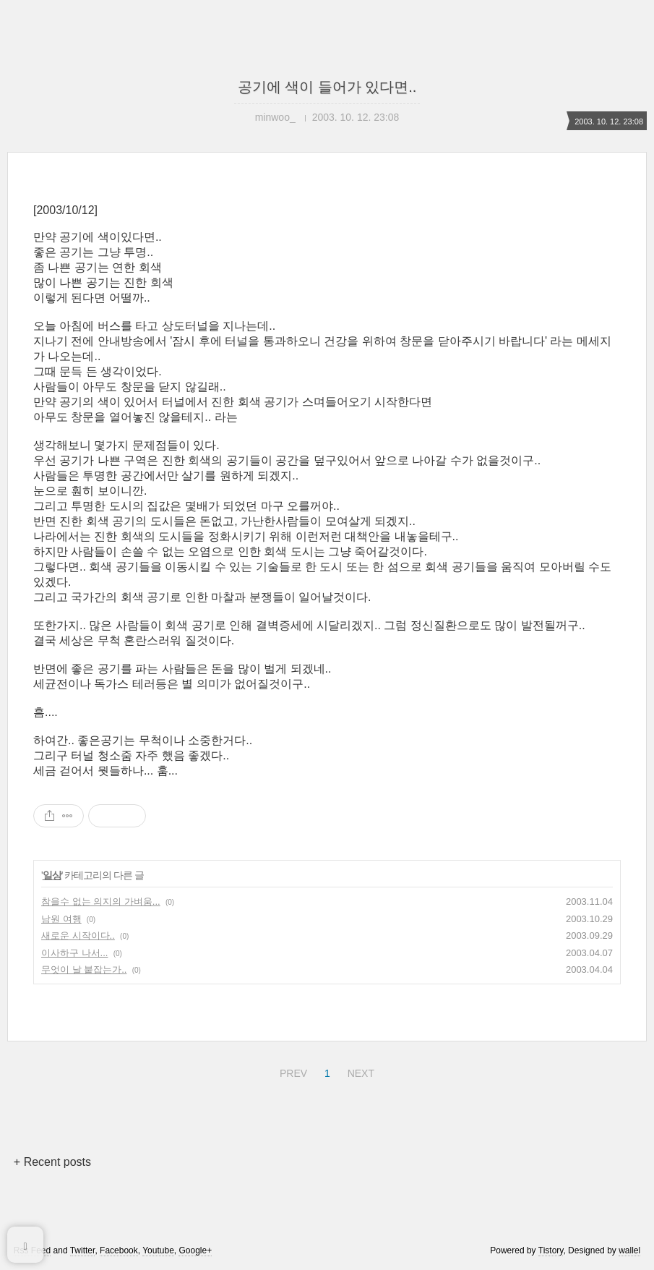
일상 (52, 875)
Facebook (119, 1250)
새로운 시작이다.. (78, 935)
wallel (629, 1250)
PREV (291, 1071)
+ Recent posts (52, 1162)
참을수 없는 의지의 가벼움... (100, 901)
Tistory (551, 1250)
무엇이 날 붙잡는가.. (83, 969)
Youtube (158, 1250)
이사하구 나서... (74, 952)
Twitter (82, 1250)
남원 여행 (61, 918)
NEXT (359, 1071)
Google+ (195, 1250)
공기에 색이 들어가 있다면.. (327, 87)
